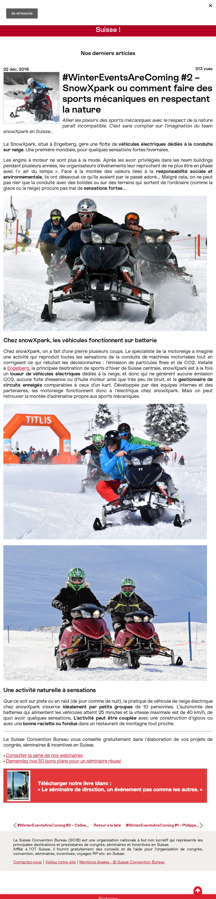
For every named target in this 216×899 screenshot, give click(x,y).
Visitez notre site (60, 862)
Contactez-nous (27, 862)
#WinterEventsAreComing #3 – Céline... (53, 825)
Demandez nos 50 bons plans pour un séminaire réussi (63, 761)
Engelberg (18, 368)
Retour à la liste (107, 825)
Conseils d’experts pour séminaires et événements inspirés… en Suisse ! (108, 25)
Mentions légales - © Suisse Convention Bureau (122, 862)
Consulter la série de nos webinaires (44, 755)
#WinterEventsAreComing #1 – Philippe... (162, 825)
